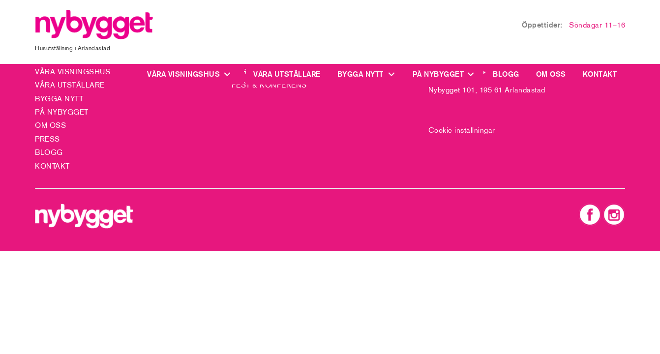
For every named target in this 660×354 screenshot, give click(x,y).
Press (47, 139)
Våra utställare (287, 74)
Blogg (506, 74)
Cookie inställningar (461, 130)
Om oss (551, 74)
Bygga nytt (360, 74)
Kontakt (600, 74)
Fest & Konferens (269, 84)
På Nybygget (438, 74)
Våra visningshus (185, 74)
